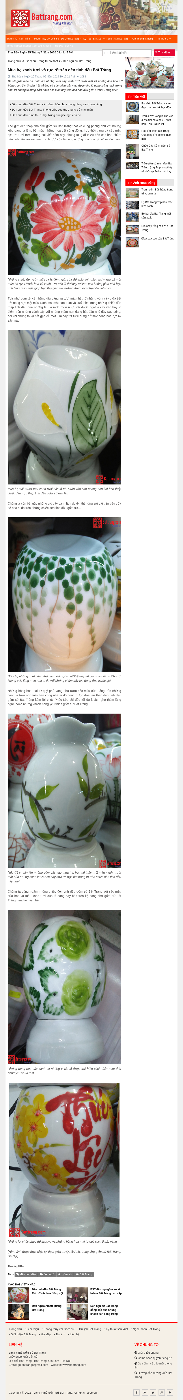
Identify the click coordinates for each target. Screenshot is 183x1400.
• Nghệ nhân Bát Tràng (145, 1329)
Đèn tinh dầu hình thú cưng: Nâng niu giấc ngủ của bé (45, 115)
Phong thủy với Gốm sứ (46, 39)
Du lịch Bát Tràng (71, 39)
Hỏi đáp (59, 46)
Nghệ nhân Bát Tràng (118, 39)
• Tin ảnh (59, 1334)
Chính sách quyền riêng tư (155, 1358)
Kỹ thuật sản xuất (94, 39)
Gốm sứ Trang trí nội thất (42, 61)
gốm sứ (65, 1274)
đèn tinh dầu (26, 1274)
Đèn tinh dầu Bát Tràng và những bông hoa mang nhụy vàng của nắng (56, 104)
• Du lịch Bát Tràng (89, 1329)
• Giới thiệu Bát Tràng (22, 1334)
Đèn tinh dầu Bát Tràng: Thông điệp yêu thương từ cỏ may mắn (51, 109)
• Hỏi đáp (45, 1334)
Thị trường (164, 39)
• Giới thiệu (32, 1329)
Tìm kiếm (162, 52)
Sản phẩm (25, 39)
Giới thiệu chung (148, 1352)
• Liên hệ (73, 1334)
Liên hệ (69, 46)
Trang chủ (12, 39)
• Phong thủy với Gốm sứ (58, 1329)
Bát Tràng (84, 1274)
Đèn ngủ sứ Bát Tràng (77, 61)
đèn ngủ (47, 1274)
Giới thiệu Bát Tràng (143, 39)
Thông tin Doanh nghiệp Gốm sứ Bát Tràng (30, 46)
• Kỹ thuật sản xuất (116, 1329)
